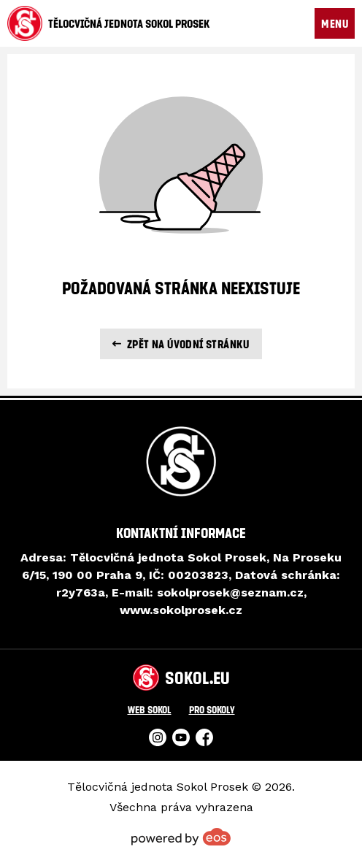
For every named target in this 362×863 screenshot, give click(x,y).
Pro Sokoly (212, 709)
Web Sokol (150, 709)
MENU (334, 23)
